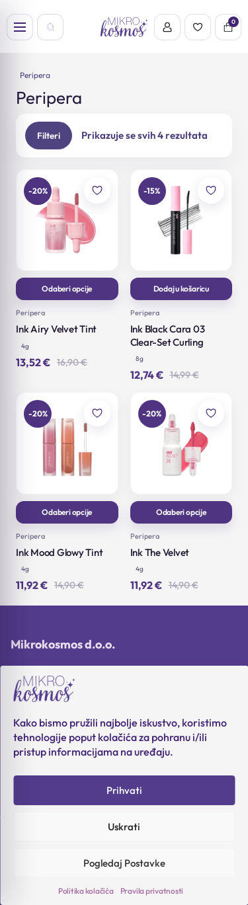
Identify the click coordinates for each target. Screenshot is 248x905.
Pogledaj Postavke (124, 863)
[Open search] (50, 27)
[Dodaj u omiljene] (97, 190)
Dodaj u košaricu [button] (181, 289)
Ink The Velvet (160, 552)
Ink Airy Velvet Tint (56, 329)
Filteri (48, 135)
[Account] (167, 27)
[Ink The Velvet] (181, 443)
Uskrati (124, 826)
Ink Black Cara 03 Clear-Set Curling (167, 335)
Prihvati (124, 790)
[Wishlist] (198, 27)
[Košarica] (228, 27)
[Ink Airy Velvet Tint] (67, 220)
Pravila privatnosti (151, 891)
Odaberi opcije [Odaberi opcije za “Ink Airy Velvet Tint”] (67, 289)
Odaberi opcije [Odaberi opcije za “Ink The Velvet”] (181, 512)
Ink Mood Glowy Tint (59, 552)
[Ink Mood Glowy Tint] (67, 443)
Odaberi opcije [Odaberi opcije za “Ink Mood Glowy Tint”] (67, 512)
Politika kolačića (86, 891)
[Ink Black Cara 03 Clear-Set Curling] (181, 220)
